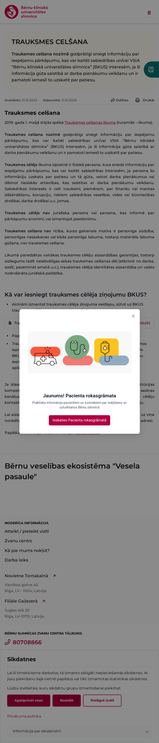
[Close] (133, 315)
